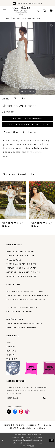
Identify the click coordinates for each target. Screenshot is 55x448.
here (32, 446)
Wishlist (11, 359)
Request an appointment (21, 328)
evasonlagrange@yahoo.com (24, 323)
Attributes (29, 132)
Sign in (10, 355)
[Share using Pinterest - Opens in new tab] (23, 98)
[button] (4, 10)
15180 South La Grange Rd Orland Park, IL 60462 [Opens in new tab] (22, 310)
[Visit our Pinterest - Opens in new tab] (21, 411)
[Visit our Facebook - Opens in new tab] (15, 411)
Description (11, 132)
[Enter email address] (26, 398)
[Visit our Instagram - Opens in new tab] (27, 411)
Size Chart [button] (8, 112)
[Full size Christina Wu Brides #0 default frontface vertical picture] (27, 58)
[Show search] (44, 10)
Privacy (47, 425)
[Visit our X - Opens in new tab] (8, 411)
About (10, 343)
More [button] (6, 156)
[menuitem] (4, 10)
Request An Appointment (27, 119)
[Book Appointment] (27, 3)
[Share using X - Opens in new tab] (15, 98)
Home (6, 18)
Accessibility (33, 425)
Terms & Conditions (14, 425)
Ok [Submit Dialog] (52, 440)
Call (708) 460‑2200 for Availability (27, 125)
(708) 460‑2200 (14, 319)
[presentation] (13, 200)
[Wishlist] (51, 10)
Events (10, 347)
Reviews (11, 351)
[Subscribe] (44, 398)
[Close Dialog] (2, 440)
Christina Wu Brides (26, 18)
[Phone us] (38, 10)
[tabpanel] (27, 58)
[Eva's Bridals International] (21, 10)
